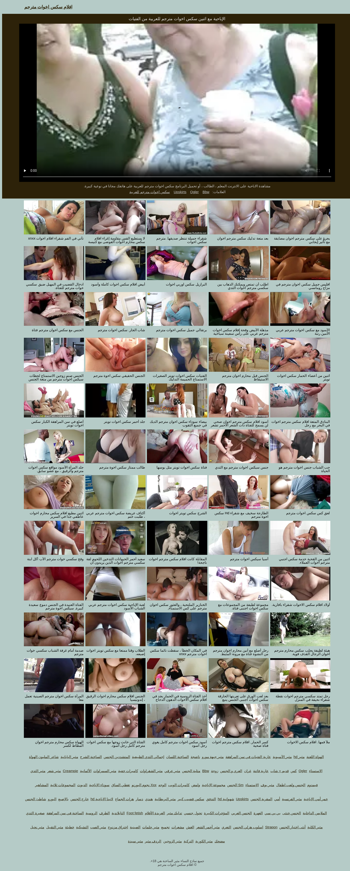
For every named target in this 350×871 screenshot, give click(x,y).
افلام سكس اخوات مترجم (46, 6)
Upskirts (177, 192)
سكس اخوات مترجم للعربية (147, 192)
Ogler (192, 192)
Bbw (204, 192)
